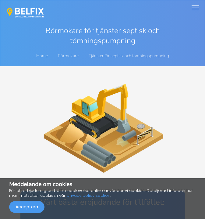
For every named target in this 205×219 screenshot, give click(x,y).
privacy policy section (88, 195)
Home (42, 56)
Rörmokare (69, 56)
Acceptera (27, 207)
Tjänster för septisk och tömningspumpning (129, 56)
